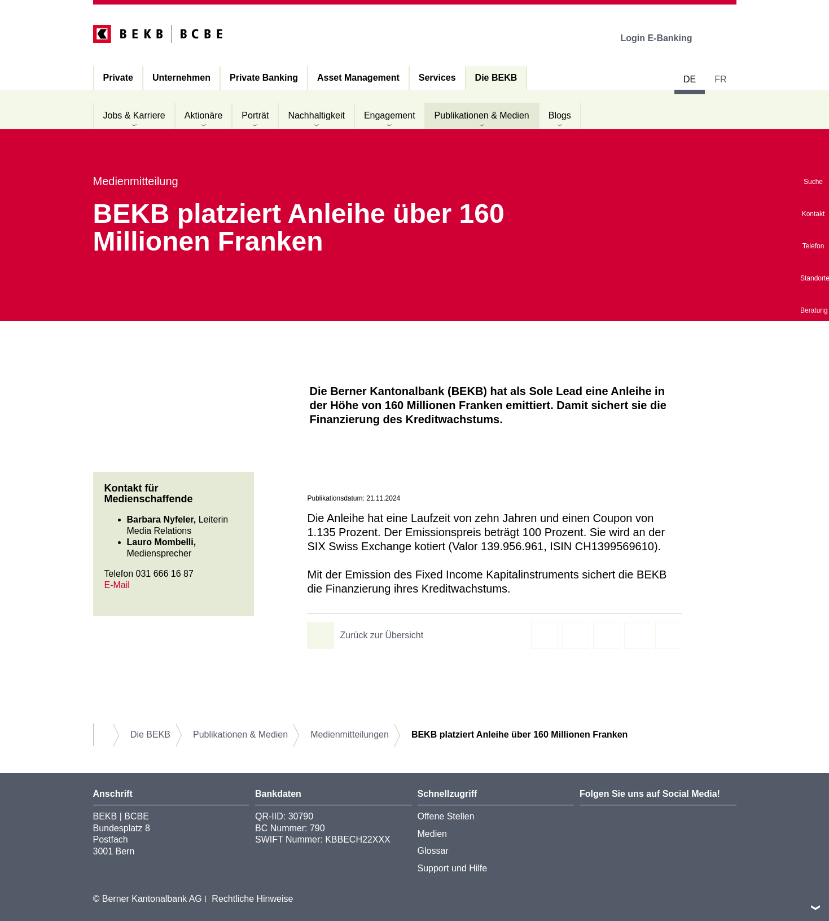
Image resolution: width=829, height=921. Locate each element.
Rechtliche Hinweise (252, 899)
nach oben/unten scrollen (815, 907)
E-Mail (117, 585)
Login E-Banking (664, 38)
